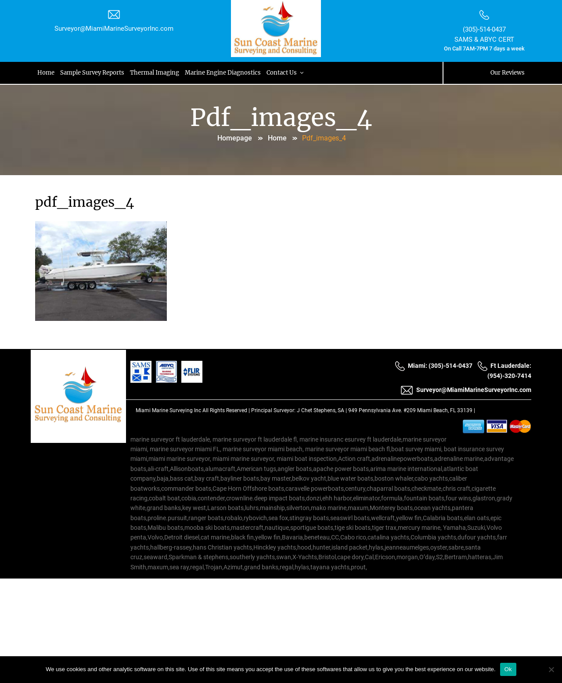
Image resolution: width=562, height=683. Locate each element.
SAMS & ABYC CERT (484, 39)
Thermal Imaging (155, 72)
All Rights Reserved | (226, 410)
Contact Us (288, 72)
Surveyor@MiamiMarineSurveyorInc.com (113, 28)
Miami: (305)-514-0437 (433, 366)
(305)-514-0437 (484, 29)
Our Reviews (507, 72)
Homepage (234, 138)
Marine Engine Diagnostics (225, 72)
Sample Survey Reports (93, 72)
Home (46, 72)
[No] (551, 669)
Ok (508, 669)
